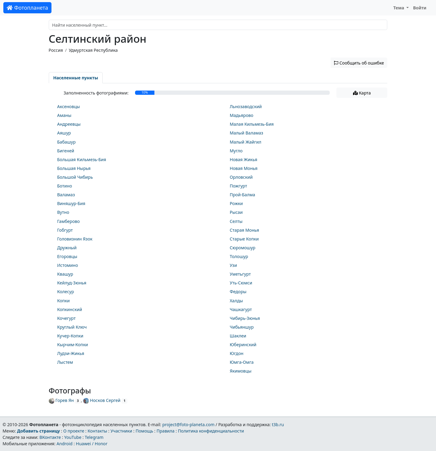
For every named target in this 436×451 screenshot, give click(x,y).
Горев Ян (61, 400)
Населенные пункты (75, 78)
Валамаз (66, 194)
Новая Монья (244, 168)
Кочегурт (66, 318)
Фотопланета (27, 7)
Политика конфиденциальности (211, 431)
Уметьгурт (240, 274)
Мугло (236, 151)
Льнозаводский (246, 106)
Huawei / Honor (91, 443)
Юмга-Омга (242, 362)
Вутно (63, 212)
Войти (419, 8)
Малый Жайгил (245, 142)
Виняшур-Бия (71, 203)
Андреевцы (69, 124)
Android (65, 443)
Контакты (97, 431)
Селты (236, 221)
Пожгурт (238, 186)
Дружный (67, 247)
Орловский (241, 177)
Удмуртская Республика (93, 50)
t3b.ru (278, 424)
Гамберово (68, 221)
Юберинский (243, 344)
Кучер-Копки (70, 336)
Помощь (144, 431)
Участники (121, 431)
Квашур (65, 274)
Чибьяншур (242, 327)
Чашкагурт (241, 309)
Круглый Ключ (72, 327)
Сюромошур (243, 247)
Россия (56, 50)
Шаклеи (238, 336)
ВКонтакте (50, 437)
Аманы (64, 115)
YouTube (72, 437)
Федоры (238, 291)
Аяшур (64, 133)
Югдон (236, 353)
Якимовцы (241, 371)
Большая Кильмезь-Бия (81, 159)
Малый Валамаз (246, 133)
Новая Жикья (243, 159)
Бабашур (66, 142)
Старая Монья (244, 230)
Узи (233, 265)
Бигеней (65, 151)
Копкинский (69, 309)
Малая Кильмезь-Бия (252, 124)
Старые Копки (244, 239)
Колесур (65, 291)
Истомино (67, 265)
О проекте (73, 431)
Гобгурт (65, 230)
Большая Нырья (74, 168)
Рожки (236, 203)
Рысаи (236, 212)
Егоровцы (67, 256)
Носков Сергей (101, 400)
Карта (362, 93)
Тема (399, 8)
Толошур (239, 256)
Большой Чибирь (75, 177)
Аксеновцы (68, 106)
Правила (165, 431)
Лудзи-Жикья (70, 353)
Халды (236, 300)
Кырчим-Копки (72, 344)
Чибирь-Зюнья (245, 318)
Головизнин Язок (75, 239)
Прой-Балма (242, 194)
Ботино (64, 186)
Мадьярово (241, 115)
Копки (63, 300)
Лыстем (65, 362)
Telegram (94, 437)
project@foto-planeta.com (188, 424)
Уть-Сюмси (241, 283)
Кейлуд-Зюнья (71, 283)
